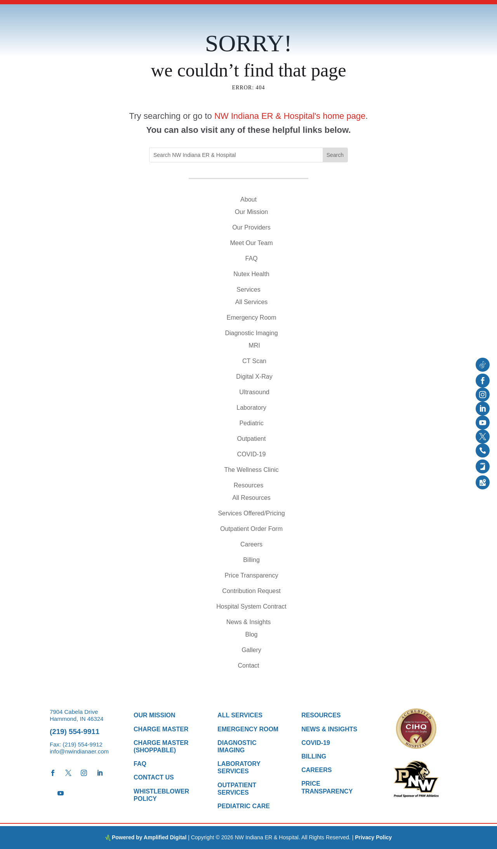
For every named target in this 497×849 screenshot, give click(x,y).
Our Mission (251, 212)
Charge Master (161, 729)
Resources (248, 485)
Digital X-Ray (254, 376)
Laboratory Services (239, 767)
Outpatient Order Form (251, 528)
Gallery (251, 650)
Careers (251, 544)
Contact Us (154, 777)
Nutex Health (251, 274)
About (248, 199)
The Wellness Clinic (251, 469)
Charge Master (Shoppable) (161, 746)
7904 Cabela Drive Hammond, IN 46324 (76, 715)
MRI (254, 345)
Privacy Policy (373, 837)
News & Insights (248, 622)
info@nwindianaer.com (79, 751)
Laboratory (251, 407)
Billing (251, 560)
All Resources (251, 497)
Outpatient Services (236, 789)
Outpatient (251, 438)
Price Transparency (251, 575)
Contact (248, 665)
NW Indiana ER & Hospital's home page (289, 116)
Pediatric (251, 423)
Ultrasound (254, 392)
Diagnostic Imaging (251, 333)
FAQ (251, 258)
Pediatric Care (243, 806)
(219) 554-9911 (74, 731)
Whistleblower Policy (161, 795)
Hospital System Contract (251, 606)
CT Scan (254, 361)
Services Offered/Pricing (251, 513)
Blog (251, 634)
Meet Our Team (251, 243)
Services (248, 289)
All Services (251, 302)
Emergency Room (251, 317)
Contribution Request (251, 591)
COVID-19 (251, 454)
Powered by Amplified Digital (149, 837)
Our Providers (251, 227)
